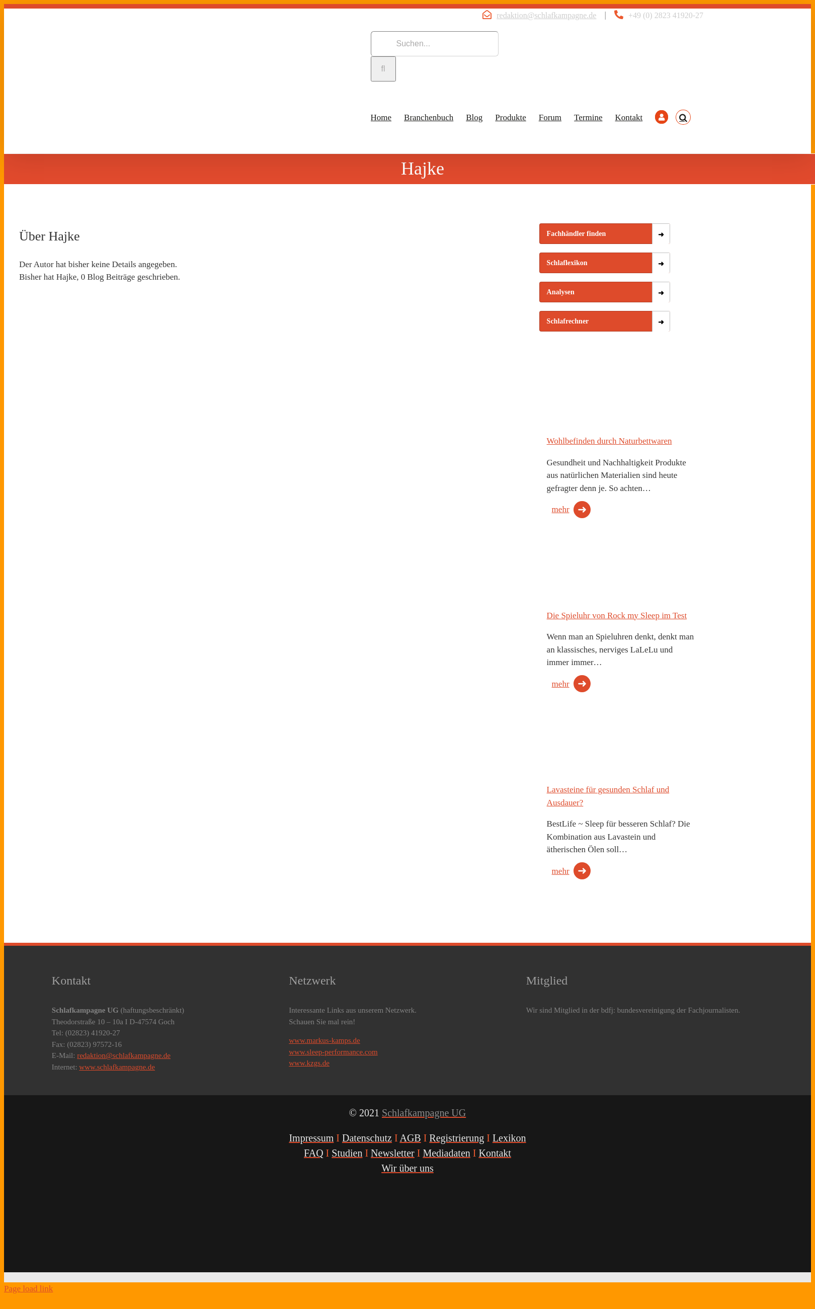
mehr (560, 509)
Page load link (28, 1288)
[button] (683, 117)
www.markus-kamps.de (324, 1040)
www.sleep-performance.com (333, 1052)
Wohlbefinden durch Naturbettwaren (609, 441)
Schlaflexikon (567, 263)
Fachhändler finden (576, 233)
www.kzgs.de (309, 1063)
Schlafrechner (568, 321)
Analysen (561, 292)
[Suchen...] (435, 43)
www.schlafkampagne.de (117, 1067)
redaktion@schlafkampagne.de (546, 15)
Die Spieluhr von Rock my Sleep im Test (617, 615)
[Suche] (383, 68)
